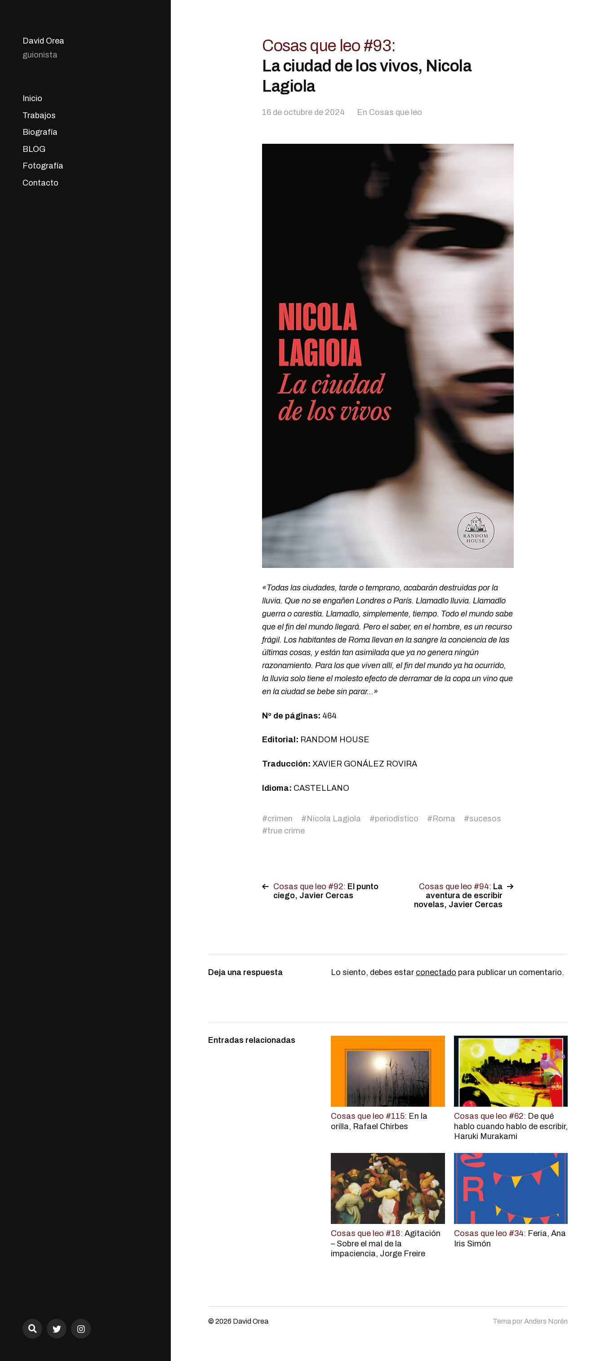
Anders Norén (546, 1321)
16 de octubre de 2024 (303, 112)
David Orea (43, 40)
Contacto (40, 182)
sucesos (485, 818)
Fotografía (42, 165)
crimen (280, 818)
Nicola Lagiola (334, 818)
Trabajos (39, 115)
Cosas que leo (395, 112)
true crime (286, 830)
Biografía (40, 132)
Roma (443, 818)
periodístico (396, 818)
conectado (436, 972)
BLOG (33, 149)
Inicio (32, 98)
